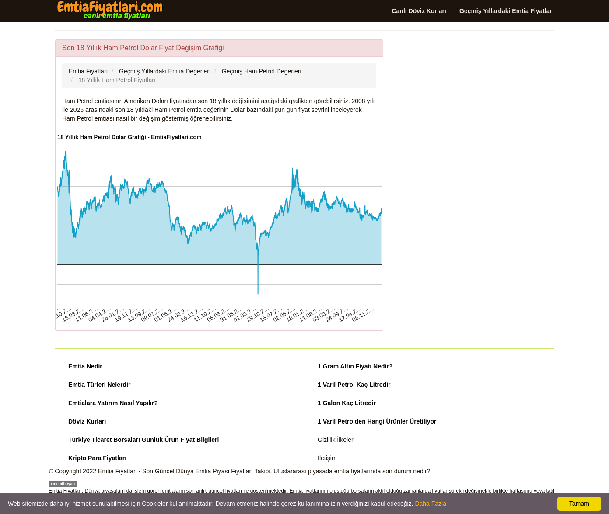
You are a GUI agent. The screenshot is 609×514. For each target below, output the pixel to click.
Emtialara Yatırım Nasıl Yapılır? (113, 402)
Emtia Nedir (85, 366)
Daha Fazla (430, 503)
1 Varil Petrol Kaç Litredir (354, 384)
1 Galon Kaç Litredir (347, 402)
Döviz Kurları (87, 421)
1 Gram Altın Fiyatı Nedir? (355, 366)
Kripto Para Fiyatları (97, 458)
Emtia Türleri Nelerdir (99, 384)
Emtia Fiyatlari (117, 471)
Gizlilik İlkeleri (336, 439)
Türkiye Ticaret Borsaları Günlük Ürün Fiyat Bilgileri (143, 439)
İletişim (327, 458)
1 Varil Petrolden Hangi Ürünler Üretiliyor (377, 421)
